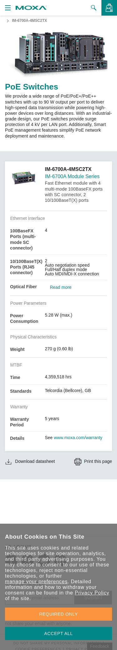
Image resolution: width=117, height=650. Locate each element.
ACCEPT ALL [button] (58, 633)
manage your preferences (36, 581)
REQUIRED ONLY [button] (58, 614)
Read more (60, 287)
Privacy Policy (92, 592)
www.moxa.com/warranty (78, 437)
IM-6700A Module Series (72, 176)
